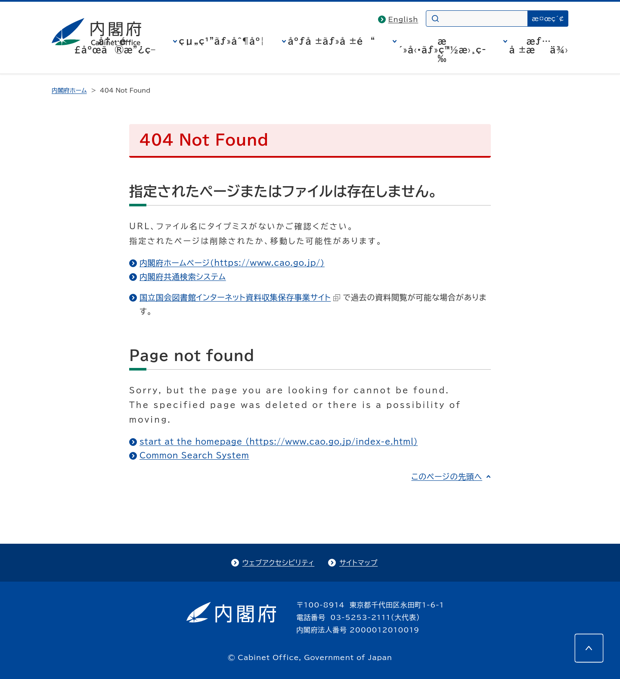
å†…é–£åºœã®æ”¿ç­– (115, 45)
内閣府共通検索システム (183, 276)
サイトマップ (358, 562)
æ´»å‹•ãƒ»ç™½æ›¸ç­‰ (442, 49)
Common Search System (194, 455)
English (403, 19)
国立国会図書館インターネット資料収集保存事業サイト (240, 297)
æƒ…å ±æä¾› (538, 45)
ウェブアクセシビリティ (278, 562)
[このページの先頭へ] (589, 648)
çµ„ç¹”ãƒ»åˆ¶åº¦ (222, 41)
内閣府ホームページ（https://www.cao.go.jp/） (232, 263)
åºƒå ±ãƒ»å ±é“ (331, 41)
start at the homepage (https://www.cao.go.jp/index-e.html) (279, 441)
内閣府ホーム (69, 90)
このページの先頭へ (446, 476)
